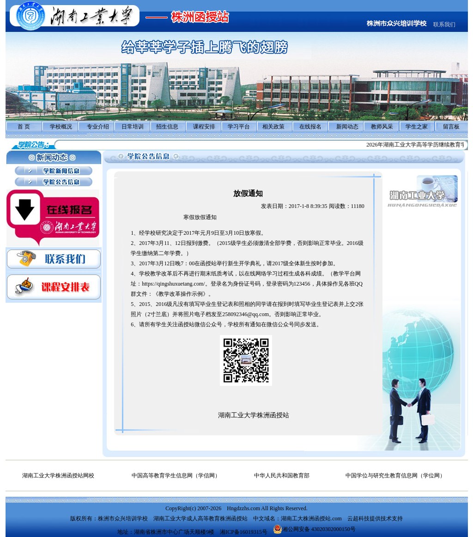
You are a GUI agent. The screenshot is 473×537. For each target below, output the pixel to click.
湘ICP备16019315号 (243, 532)
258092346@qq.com (245, 314)
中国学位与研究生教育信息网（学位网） (395, 475)
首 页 (24, 126)
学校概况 (61, 126)
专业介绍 (98, 126)
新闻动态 (347, 126)
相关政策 (273, 126)
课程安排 (204, 126)
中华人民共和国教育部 (281, 475)
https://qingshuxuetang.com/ (173, 284)
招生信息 (167, 126)
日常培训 (132, 126)
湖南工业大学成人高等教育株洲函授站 (200, 518)
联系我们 (444, 24)
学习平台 (239, 126)
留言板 (451, 126)
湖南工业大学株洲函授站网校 (58, 475)
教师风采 (382, 126)
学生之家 (417, 126)
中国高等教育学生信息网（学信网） (176, 475)
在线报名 (310, 126)
